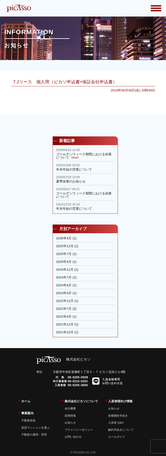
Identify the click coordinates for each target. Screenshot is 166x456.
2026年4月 (64, 238)
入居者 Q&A (115, 422)
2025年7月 (64, 254)
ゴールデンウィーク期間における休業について (84, 155)
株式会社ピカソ (63, 359)
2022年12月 (65, 301)
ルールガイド (116, 436)
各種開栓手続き (118, 415)
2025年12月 (65, 246)
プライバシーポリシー (79, 429)
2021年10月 (65, 332)
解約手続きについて (121, 429)
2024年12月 (65, 269)
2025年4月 (64, 261)
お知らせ (70, 422)
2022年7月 (64, 308)
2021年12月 (65, 324)
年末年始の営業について (74, 169)
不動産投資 (28, 420)
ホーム (25, 401)
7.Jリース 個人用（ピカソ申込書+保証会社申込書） (65, 81)
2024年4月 (64, 285)
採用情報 (70, 415)
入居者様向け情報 (120, 401)
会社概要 (70, 408)
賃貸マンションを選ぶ (35, 427)
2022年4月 (64, 316)
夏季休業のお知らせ (71, 181)
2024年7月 (64, 277)
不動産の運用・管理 (34, 434)
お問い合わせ (73, 436)
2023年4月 (64, 293)
